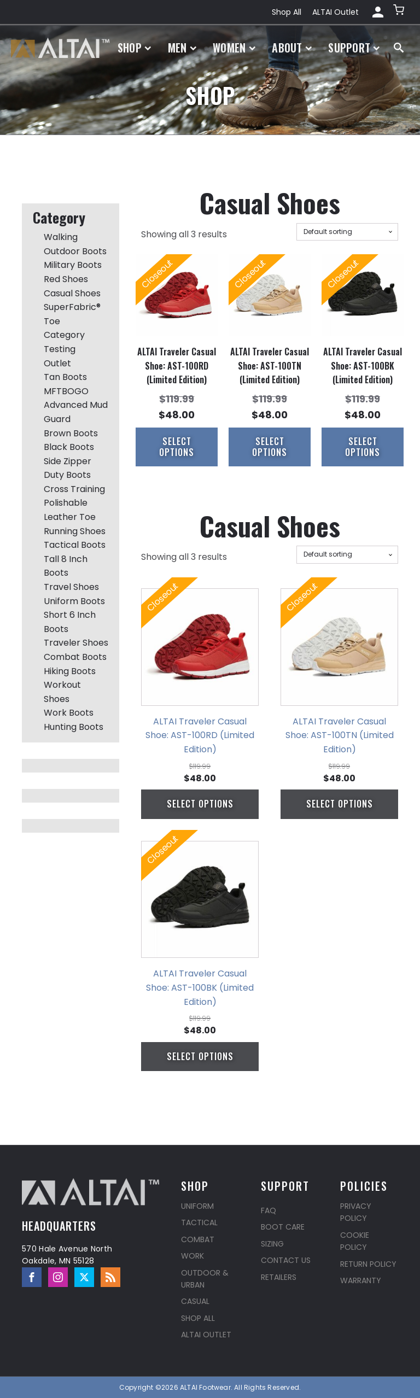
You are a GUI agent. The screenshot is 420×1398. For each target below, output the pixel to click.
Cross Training (74, 489)
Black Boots (69, 447)
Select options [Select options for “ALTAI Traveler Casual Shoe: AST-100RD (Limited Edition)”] (176, 446)
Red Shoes (66, 279)
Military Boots (73, 265)
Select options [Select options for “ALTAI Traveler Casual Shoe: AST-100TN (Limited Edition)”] (269, 446)
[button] (399, 12)
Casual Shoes (72, 293)
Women (234, 47)
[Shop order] (347, 232)
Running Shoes (75, 531)
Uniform (197, 1206)
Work (192, 1255)
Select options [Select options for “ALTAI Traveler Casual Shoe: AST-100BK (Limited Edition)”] (362, 446)
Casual (195, 1301)
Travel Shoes (71, 587)
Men (182, 47)
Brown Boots (71, 433)
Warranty (360, 1280)
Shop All (286, 12)
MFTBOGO (66, 391)
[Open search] (398, 47)
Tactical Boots (75, 545)
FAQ (268, 1210)
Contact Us (286, 1260)
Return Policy (368, 1264)
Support (354, 47)
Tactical (199, 1222)
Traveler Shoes (76, 642)
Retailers (278, 1277)
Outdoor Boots (75, 251)
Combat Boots (75, 657)
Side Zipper (67, 461)
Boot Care (283, 1226)
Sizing (272, 1243)
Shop (134, 47)
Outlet (57, 363)
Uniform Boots (74, 601)
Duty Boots (67, 475)
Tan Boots (65, 377)
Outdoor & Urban (205, 1278)
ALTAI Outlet (335, 12)
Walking (61, 237)
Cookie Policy (354, 1241)
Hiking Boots (70, 671)
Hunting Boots (73, 727)
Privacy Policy (355, 1212)
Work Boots (69, 712)
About (292, 47)
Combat (197, 1239)
